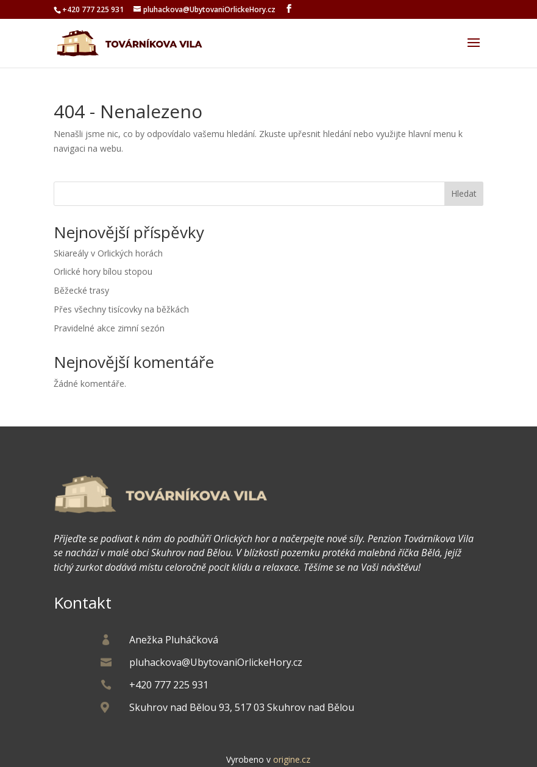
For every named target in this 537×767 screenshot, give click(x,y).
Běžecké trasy (81, 290)
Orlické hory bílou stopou (103, 271)
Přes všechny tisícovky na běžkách (121, 309)
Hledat (464, 193)
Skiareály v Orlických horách (108, 253)
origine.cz (291, 759)
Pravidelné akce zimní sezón (109, 328)
